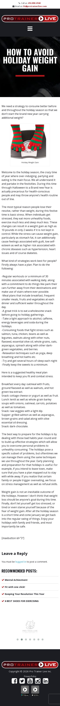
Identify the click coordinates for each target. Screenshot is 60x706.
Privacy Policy (30, 676)
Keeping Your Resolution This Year (24, 594)
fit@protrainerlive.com (35, 6)
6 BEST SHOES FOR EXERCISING (22, 601)
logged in (20, 561)
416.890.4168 (34, 3)
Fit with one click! (15, 586)
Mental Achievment (16, 579)
